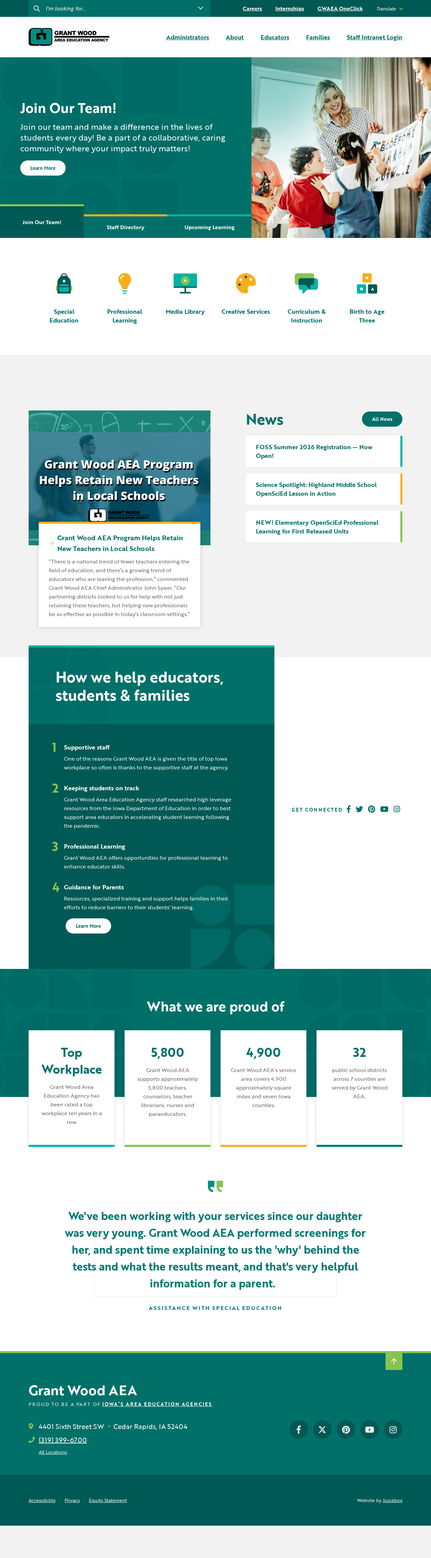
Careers (252, 8)
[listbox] (389, 8)
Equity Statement (108, 1500)
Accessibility (42, 1500)
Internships (289, 8)
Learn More (43, 168)
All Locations (53, 1452)
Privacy (72, 1500)
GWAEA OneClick (340, 8)
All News (382, 419)
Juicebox (392, 1500)
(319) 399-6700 (63, 1440)
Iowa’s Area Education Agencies (157, 1404)
